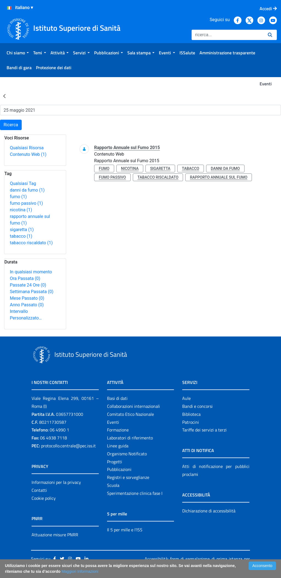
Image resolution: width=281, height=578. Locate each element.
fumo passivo (26, 203)
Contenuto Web (28, 154)
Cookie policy (44, 498)
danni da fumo (27, 190)
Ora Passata (25, 278)
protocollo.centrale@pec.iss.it (68, 445)
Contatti (39, 490)
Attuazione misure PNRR (55, 534)
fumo (18, 196)
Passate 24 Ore (28, 285)
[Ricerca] (227, 35)
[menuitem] (17, 52)
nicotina (21, 209)
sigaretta (22, 229)
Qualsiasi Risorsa (27, 147)
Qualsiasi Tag (23, 183)
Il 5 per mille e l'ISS (124, 529)
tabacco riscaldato (31, 242)
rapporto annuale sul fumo (218, 177)
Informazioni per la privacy (56, 482)
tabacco (21, 236)
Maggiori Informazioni (79, 571)
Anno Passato (27, 304)
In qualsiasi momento (31, 271)
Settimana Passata (31, 291)
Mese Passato (27, 298)
